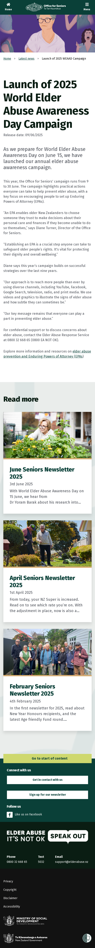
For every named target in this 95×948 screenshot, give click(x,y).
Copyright (9, 890)
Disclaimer (10, 898)
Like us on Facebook (24, 815)
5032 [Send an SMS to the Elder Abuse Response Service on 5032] (41, 862)
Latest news (26, 58)
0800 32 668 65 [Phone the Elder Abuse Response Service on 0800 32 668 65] (17, 862)
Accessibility (11, 906)
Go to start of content (47, 758)
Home (7, 58)
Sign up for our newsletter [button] (47, 795)
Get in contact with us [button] (48, 780)
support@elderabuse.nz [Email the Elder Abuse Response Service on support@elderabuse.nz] (71, 862)
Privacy (8, 881)
